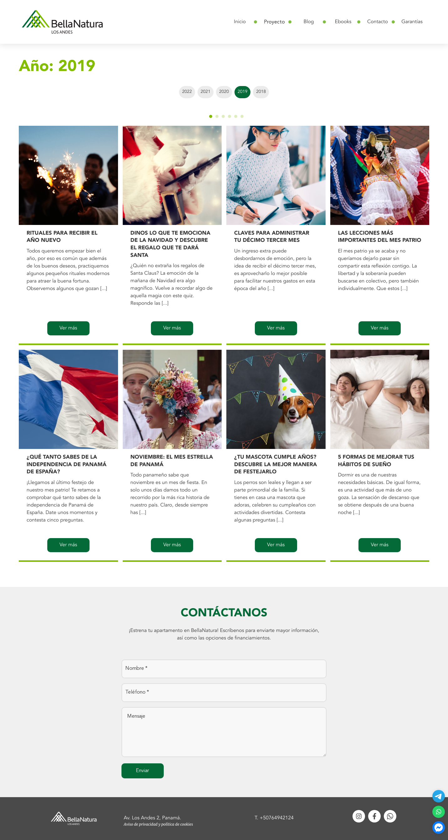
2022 (187, 92)
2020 (224, 92)
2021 (205, 92)
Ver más (68, 328)
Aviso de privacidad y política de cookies (158, 825)
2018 (261, 92)
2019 (242, 92)
